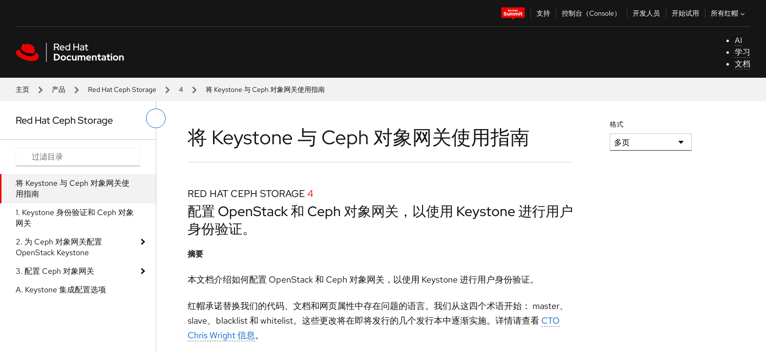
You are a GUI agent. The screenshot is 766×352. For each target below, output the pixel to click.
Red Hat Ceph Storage (122, 89)
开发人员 (646, 13)
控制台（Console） (591, 13)
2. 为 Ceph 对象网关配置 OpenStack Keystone (59, 247)
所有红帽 (729, 13)
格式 (616, 124)
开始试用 (685, 13)
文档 (742, 64)
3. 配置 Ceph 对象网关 (55, 271)
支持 (543, 13)
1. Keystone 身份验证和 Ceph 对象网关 (75, 217)
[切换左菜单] (156, 118)
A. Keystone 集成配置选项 (61, 290)
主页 (22, 89)
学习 (742, 52)
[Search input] (78, 157)
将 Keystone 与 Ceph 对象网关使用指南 (72, 188)
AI (738, 40)
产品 (58, 89)
